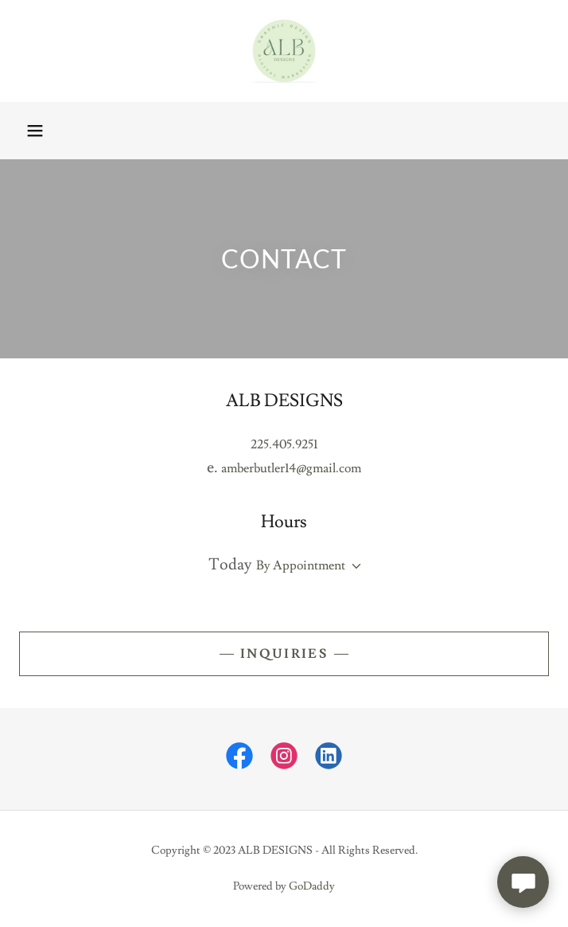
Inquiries (284, 654)
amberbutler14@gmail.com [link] (291, 468)
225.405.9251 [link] (284, 444)
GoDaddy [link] (312, 886)
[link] (284, 51)
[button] (35, 131)
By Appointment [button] (300, 565)
